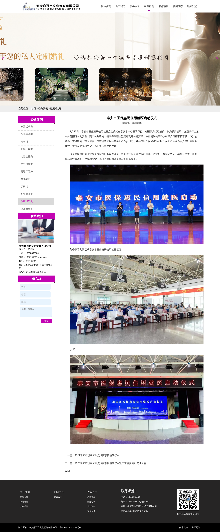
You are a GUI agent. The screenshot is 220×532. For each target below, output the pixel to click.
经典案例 (149, 6)
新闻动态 (178, 6)
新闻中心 (59, 492)
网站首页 (106, 6)
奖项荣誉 (24, 506)
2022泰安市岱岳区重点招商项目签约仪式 (97, 455)
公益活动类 (27, 209)
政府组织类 (56, 108)
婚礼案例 (25, 179)
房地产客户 (27, 171)
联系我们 (192, 6)
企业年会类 (27, 134)
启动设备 (91, 506)
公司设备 (91, 497)
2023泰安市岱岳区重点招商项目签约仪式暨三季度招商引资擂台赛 (110, 463)
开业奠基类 (27, 194)
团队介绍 (24, 497)
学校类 (24, 186)
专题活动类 (27, 126)
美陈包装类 (27, 164)
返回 (67, 471)
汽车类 (24, 141)
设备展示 (135, 6)
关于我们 (120, 6)
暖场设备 (91, 502)
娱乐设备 (91, 511)
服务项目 (163, 6)
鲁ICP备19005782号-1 (70, 527)
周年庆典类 (27, 149)
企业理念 (24, 502)
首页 (33, 108)
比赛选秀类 (27, 156)
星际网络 (196, 527)
